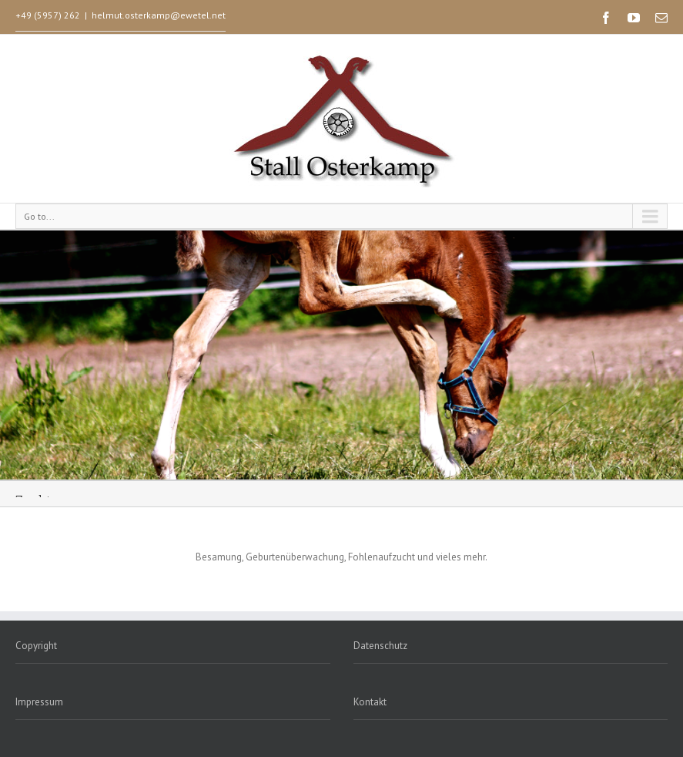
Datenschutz (380, 645)
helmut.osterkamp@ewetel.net (159, 15)
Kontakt (370, 701)
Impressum (39, 701)
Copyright (36, 645)
